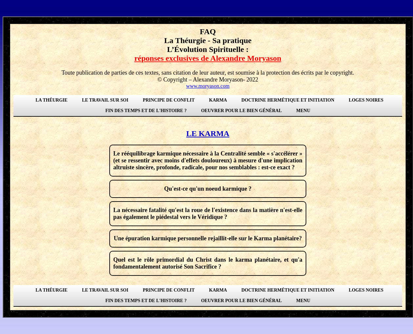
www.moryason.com (207, 86)
